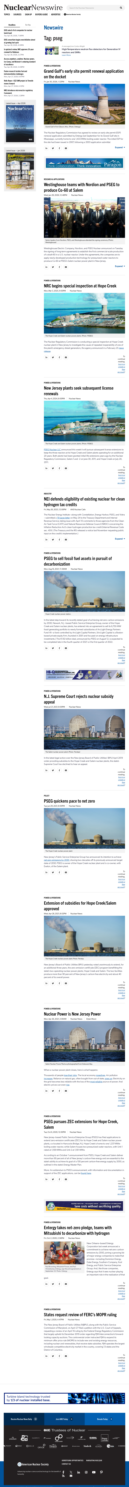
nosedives (100, 1075)
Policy (46, 795)
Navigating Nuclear (94, 1460)
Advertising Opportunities (72, 1460)
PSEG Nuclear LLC (52, 449)
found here (86, 1173)
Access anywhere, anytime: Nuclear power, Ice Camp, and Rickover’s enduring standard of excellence (19, 61)
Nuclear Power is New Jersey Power (72, 1013)
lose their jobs (70, 1075)
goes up (108, 1078)
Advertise (55, 14)
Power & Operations (52, 65)
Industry (48, 493)
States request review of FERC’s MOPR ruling (80, 1314)
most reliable (96, 1081)
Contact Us (66, 1464)
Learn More (66, 55)
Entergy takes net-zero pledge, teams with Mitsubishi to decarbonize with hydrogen (78, 1230)
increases (48, 1078)
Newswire (53, 27)
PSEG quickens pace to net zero (69, 800)
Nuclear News (74, 81)
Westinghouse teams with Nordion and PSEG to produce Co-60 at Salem (82, 187)
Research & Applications (54, 179)
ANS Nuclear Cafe (77, 509)
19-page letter (63, 517)
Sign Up (28, 14)
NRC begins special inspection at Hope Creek (80, 285)
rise (67, 1084)
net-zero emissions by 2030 (56, 859)
